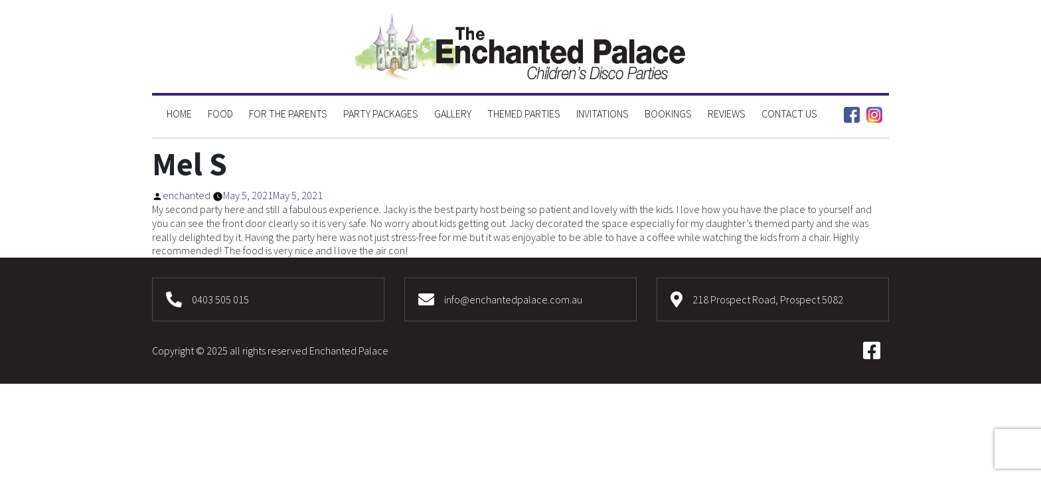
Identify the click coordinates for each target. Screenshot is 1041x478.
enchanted (186, 195)
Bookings (668, 113)
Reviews (727, 113)
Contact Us (789, 113)
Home (179, 113)
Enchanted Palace (348, 350)
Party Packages (380, 113)
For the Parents (288, 113)
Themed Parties (523, 113)
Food (220, 113)
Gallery (452, 113)
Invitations (602, 113)
